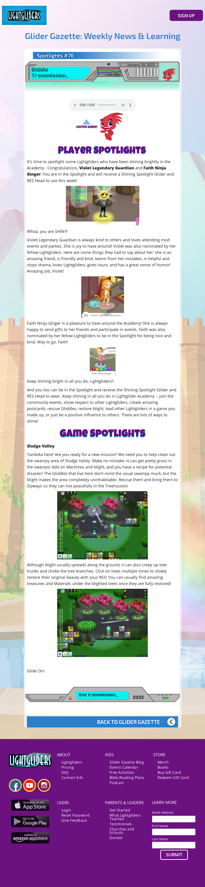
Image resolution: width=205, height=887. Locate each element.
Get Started (120, 810)
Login (66, 810)
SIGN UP (186, 15)
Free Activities (122, 772)
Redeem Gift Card (173, 777)
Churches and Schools (122, 830)
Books (163, 767)
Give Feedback (74, 820)
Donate (116, 838)
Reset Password (75, 815)
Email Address (164, 812)
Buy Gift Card (169, 772)
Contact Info (72, 777)
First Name (160, 826)
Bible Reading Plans (127, 777)
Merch (163, 762)
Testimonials (121, 824)
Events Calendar (124, 767)
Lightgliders (71, 762)
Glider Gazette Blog (127, 762)
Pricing (67, 767)
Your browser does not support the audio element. (102, 105)
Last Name (160, 839)
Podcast (117, 782)
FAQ (65, 772)
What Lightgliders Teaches (125, 817)
